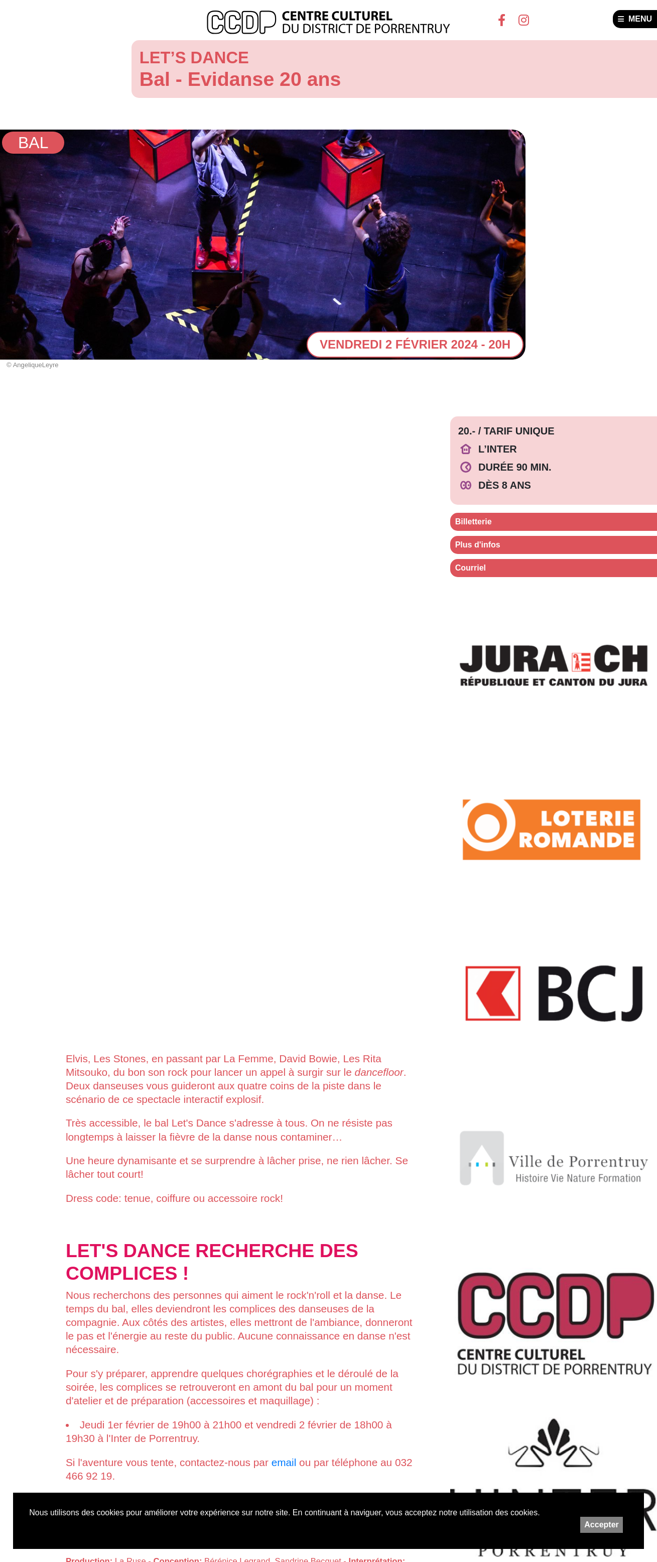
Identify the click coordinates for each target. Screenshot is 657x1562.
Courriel (470, 568)
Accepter (601, 1524)
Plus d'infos (477, 544)
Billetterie (473, 521)
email (284, 1462)
